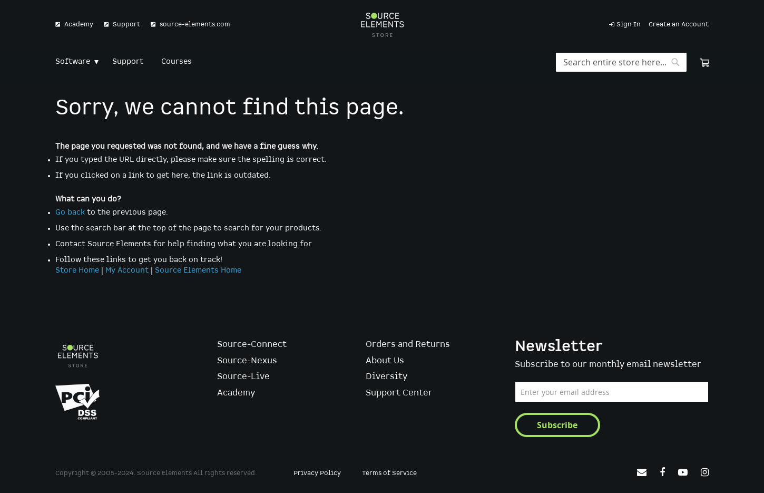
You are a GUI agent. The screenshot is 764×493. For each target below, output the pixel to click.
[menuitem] (75, 62)
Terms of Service (389, 473)
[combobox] (621, 62)
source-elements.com (195, 24)
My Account (127, 270)
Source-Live (243, 376)
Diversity (386, 376)
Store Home (77, 270)
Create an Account (679, 24)
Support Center (399, 393)
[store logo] (382, 25)
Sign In (628, 24)
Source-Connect (252, 344)
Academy (78, 24)
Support (126, 24)
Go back (70, 212)
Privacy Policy (317, 473)
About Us (385, 360)
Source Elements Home (198, 270)
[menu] (382, 62)
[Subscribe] (557, 425)
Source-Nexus (247, 360)
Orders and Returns (408, 344)
